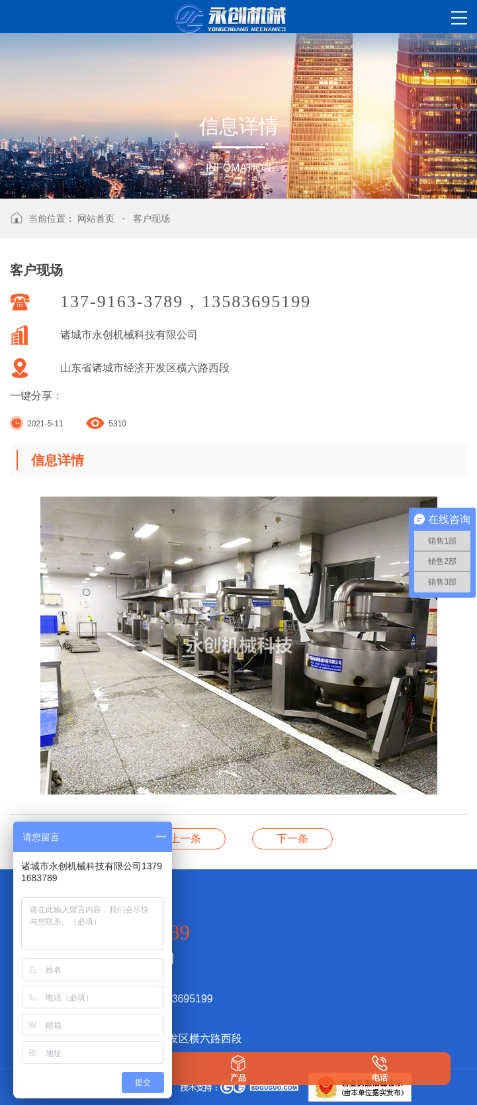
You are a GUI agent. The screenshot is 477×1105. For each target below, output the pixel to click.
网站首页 (95, 218)
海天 (185, 838)
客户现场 (151, 218)
